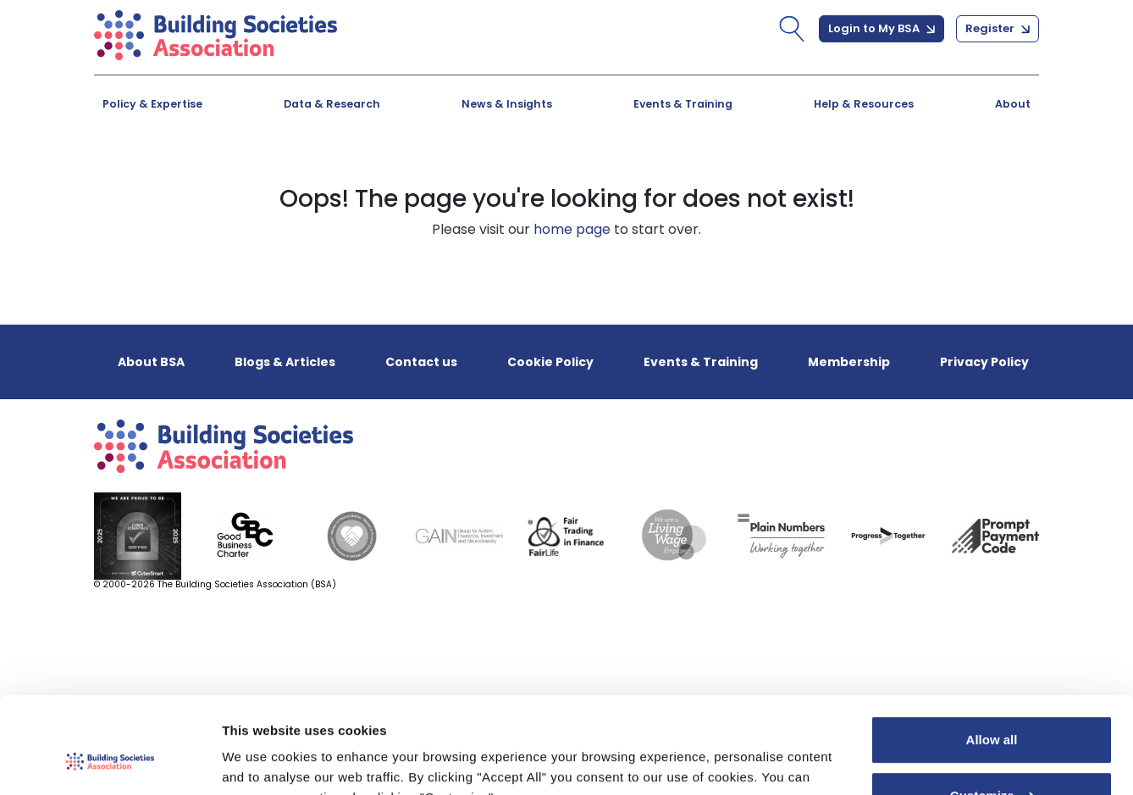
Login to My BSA (881, 28)
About (1013, 104)
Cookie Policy (550, 361)
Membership (849, 361)
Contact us (421, 361)
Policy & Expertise (152, 104)
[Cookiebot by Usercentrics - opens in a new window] (110, 762)
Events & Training (682, 104)
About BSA (151, 361)
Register (997, 28)
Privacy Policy (984, 361)
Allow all (992, 657)
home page (572, 229)
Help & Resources (864, 104)
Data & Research (332, 104)
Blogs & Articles (285, 361)
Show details (261, 761)
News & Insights (506, 104)
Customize (992, 712)
